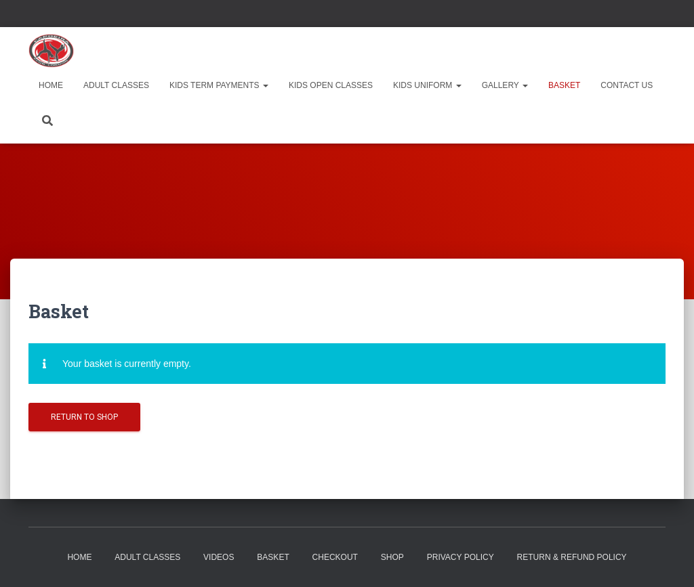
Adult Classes (116, 85)
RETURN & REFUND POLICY (572, 557)
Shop (392, 557)
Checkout (335, 557)
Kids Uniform (427, 85)
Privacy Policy (460, 557)
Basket (564, 85)
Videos (218, 557)
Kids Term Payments (218, 85)
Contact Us (626, 85)
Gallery (505, 85)
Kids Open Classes (331, 85)
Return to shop (84, 417)
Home (51, 85)
